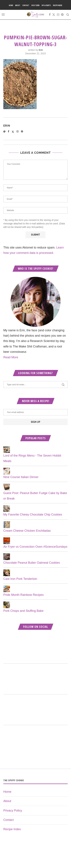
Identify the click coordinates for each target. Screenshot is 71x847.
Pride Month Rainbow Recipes (23, 594)
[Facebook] (49, 14)
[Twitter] (53, 14)
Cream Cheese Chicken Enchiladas (27, 530)
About (17, 5)
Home (11, 5)
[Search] (67, 14)
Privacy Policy (12, 810)
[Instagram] (58, 14)
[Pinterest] (62, 14)
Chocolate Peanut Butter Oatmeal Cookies (31, 562)
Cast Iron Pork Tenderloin (20, 578)
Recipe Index (57, 5)
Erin (41, 50)
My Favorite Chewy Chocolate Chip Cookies (32, 514)
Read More (10, 357)
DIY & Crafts (46, 5)
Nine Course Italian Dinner (20, 477)
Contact (25, 5)
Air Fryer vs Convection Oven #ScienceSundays (35, 546)
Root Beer (36, 5)
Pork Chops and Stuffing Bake (23, 610)
